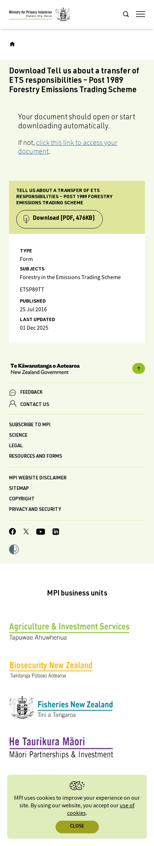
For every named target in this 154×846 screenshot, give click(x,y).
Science (18, 435)
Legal (16, 446)
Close (77, 826)
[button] (14, 550)
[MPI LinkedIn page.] (55, 532)
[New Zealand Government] (77, 369)
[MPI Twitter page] (26, 533)
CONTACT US (34, 405)
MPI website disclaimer (37, 478)
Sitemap (19, 489)
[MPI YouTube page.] (40, 533)
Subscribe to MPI (29, 425)
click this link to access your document (67, 146)
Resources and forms (35, 456)
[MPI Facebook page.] (12, 532)
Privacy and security (35, 510)
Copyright (22, 499)
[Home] (12, 44)
